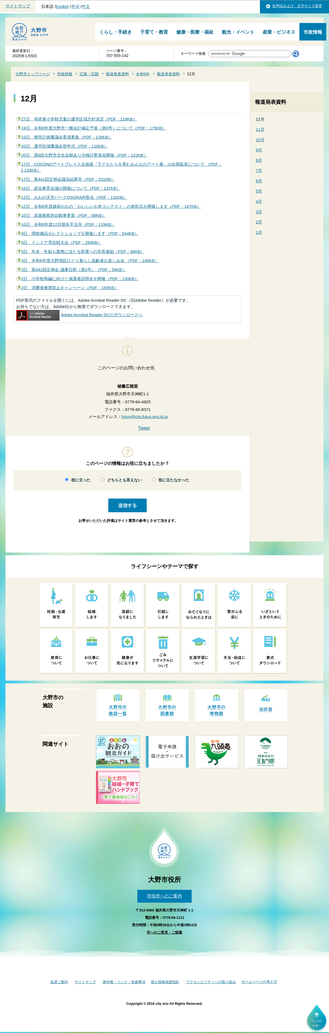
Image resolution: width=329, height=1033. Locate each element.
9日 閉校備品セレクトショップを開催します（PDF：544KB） (80, 233)
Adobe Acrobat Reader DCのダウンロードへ (79, 314)
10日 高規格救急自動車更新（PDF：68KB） (63, 215)
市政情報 (313, 32)
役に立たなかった (173, 480)
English (62, 6)
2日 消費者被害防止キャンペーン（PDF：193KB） (69, 287)
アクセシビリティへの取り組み (211, 982)
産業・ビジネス (279, 32)
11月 (260, 129)
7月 (259, 170)
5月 (259, 191)
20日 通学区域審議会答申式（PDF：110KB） (64, 146)
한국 (75, 6)
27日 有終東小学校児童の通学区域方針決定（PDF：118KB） (79, 119)
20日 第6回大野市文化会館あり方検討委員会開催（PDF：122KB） (84, 155)
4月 (259, 201)
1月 (259, 232)
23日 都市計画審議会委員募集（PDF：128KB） (66, 137)
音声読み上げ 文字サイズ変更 (297, 6)
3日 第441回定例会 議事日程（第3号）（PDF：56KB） (73, 269)
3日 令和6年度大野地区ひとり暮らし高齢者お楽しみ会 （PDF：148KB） (89, 260)
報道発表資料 (117, 74)
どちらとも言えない (124, 480)
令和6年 (143, 74)
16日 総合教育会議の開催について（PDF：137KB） (70, 188)
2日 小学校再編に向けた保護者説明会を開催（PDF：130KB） (80, 278)
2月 (259, 222)
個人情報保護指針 (165, 982)
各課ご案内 (59, 982)
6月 (259, 181)
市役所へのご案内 (164, 896)
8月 (259, 160)
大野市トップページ (32, 74)
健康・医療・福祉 (195, 32)
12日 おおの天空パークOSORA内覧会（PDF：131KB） (74, 197)
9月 (259, 150)
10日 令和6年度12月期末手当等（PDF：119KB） (68, 224)
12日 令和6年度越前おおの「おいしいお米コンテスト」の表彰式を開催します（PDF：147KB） (111, 206)
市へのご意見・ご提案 (164, 932)
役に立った (80, 480)
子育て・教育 (154, 32)
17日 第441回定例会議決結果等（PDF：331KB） (68, 179)
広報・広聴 (89, 74)
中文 (86, 6)
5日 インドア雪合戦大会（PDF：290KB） (61, 242)
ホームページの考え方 (259, 982)
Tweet (144, 428)
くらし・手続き (115, 32)
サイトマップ (17, 6)
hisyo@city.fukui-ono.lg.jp (144, 416)
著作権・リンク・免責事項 (124, 982)
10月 (260, 139)
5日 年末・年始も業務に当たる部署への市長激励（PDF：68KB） (82, 251)
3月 (259, 211)
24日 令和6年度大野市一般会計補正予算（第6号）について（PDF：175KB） (93, 128)
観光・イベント (238, 32)
